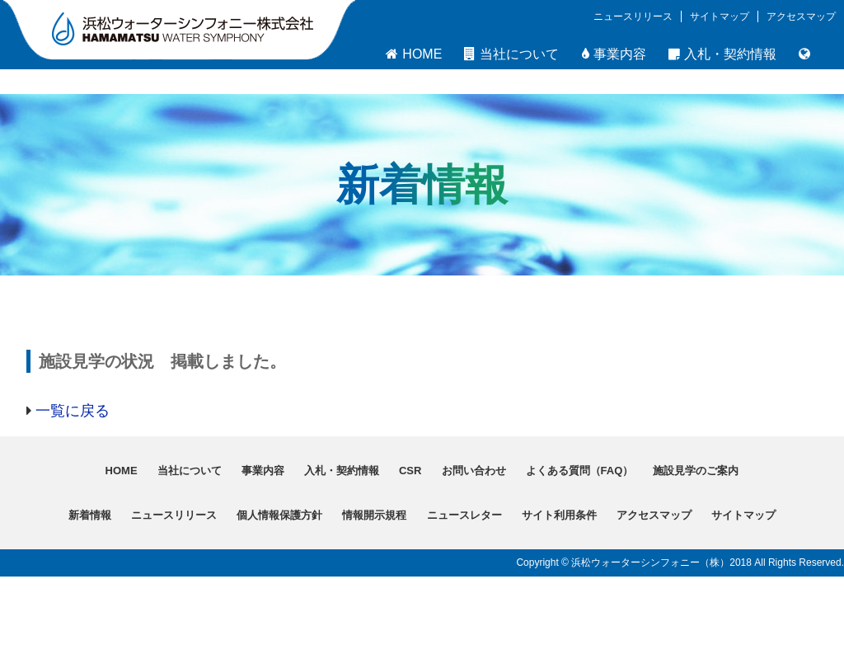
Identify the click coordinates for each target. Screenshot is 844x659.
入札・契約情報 (722, 54)
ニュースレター (464, 515)
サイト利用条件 (559, 515)
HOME (414, 54)
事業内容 (614, 54)
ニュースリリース (633, 16)
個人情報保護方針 (279, 515)
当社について (511, 54)
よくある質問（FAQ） (580, 470)
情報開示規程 (374, 515)
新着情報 (89, 515)
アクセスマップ (801, 16)
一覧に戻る (72, 410)
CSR (410, 470)
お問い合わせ (474, 470)
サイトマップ (719, 16)
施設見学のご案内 (695, 470)
